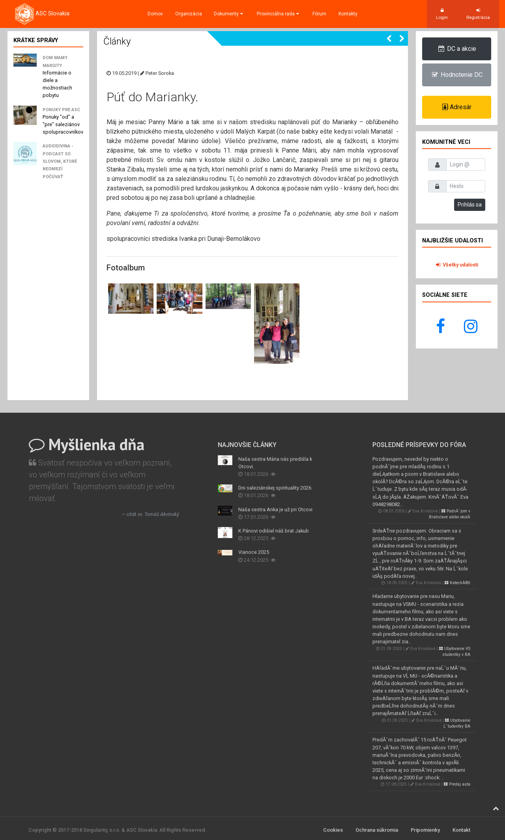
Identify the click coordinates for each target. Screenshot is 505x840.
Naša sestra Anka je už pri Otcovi (275, 509)
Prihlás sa (470, 204)
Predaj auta (457, 784)
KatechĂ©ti (457, 582)
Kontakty (348, 14)
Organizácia (188, 14)
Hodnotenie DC (457, 74)
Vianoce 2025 (253, 552)
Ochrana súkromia (376, 830)
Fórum (319, 14)
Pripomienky (425, 830)
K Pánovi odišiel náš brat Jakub (273, 531)
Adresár (456, 107)
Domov (155, 14)
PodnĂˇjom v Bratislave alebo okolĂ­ (449, 514)
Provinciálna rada (279, 14)
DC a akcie (456, 48)
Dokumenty (229, 14)
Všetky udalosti (456, 265)
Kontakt (461, 830)
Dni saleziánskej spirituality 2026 (274, 488)
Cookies (333, 830)
